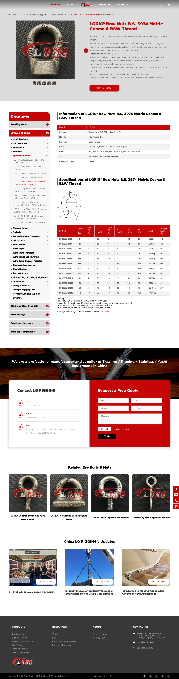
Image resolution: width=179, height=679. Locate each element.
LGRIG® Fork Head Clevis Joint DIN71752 (27, 168)
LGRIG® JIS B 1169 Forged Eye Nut (29, 223)
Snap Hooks (19, 245)
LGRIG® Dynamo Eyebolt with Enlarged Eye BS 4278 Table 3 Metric (30, 203)
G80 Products (20, 144)
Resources (104, 5)
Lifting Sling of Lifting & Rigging (29, 278)
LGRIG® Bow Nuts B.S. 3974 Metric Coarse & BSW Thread (89, 15)
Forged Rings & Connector (26, 237)
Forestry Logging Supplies (26, 294)
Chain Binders (20, 269)
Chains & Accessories (24, 265)
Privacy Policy (109, 676)
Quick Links (19, 241)
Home (14, 15)
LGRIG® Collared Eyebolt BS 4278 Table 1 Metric (29, 161)
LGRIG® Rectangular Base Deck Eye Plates (69, 518)
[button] (86, 51)
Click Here (104, 312)
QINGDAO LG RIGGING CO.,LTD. (35, 676)
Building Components (23, 332)
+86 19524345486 (34, 405)
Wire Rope (18, 249)
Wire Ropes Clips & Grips (26, 257)
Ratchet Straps (20, 273)
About (70, 5)
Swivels (17, 232)
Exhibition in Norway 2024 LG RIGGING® (32, 592)
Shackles (17, 152)
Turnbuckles (19, 148)
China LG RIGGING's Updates (89, 541)
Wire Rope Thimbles (23, 253)
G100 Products (20, 139)
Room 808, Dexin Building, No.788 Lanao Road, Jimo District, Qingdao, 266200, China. (50, 431)
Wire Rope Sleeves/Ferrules (27, 261)
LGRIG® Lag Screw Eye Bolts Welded (151, 518)
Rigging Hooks (20, 228)
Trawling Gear (19, 124)
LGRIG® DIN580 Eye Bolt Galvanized (30, 174)
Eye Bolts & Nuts (56, 15)
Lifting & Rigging (39, 15)
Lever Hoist (19, 282)
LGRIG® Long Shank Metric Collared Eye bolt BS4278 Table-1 (30, 190)
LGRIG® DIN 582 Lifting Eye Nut (28, 178)
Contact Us (122, 5)
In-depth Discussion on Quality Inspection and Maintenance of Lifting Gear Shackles (89, 592)
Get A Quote (104, 88)
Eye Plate (17, 298)
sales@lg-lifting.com (35, 417)
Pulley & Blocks (21, 286)
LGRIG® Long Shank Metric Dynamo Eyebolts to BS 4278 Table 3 (30, 210)
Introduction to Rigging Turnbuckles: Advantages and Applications (143, 592)
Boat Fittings (18, 315)
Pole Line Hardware (22, 323)
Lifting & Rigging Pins (24, 290)
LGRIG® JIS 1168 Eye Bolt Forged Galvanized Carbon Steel (28, 217)
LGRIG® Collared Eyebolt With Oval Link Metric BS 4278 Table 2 (29, 197)
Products (55, 5)
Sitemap (97, 676)
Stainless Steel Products (24, 306)
